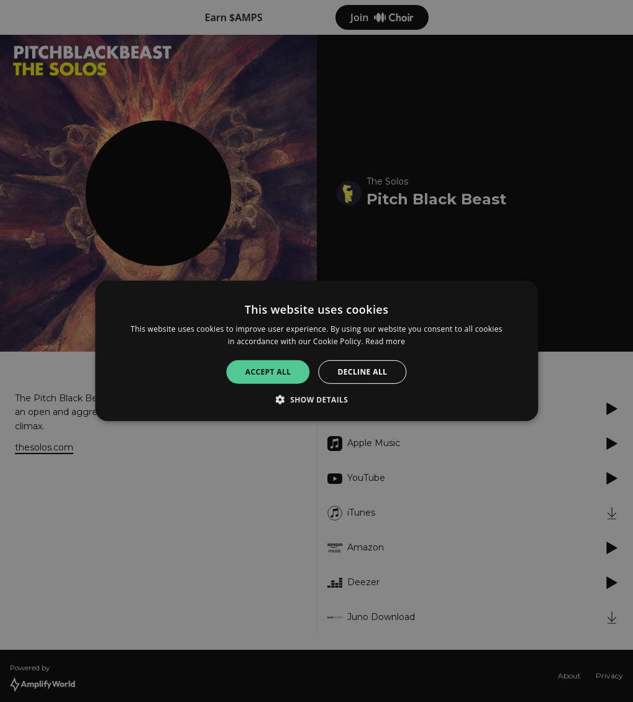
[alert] (316, 351)
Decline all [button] (362, 372)
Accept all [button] (268, 372)
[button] (316, 399)
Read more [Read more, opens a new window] (385, 341)
